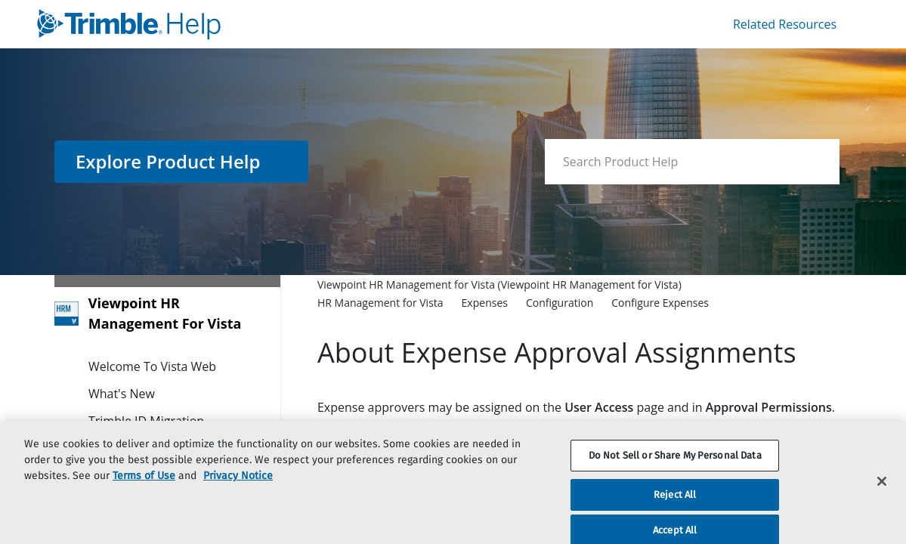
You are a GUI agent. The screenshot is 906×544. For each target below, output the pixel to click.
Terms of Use (144, 491)
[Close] (881, 497)
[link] (241, 24)
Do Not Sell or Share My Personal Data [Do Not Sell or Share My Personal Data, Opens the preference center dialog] (675, 471)
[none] (797, 293)
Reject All (675, 510)
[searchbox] (811, 162)
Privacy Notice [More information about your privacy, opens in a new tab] (238, 491)
